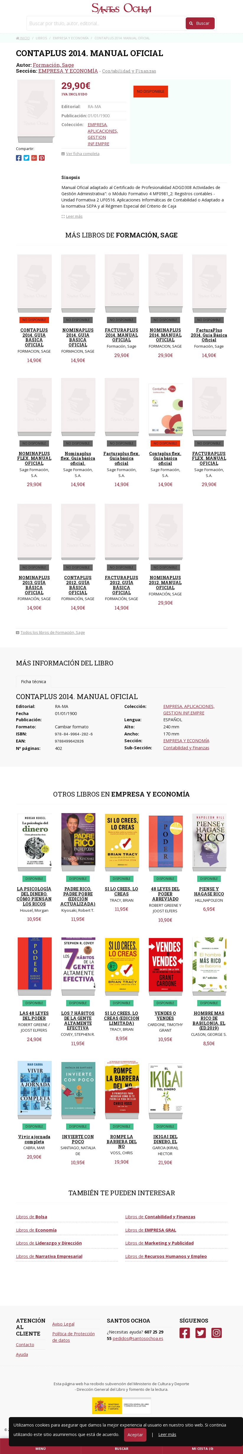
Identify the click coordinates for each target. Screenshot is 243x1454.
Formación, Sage (53, 64)
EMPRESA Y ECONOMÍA (68, 70)
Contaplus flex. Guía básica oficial (165, 458)
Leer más (167, 1434)
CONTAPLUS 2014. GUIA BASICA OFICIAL (34, 337)
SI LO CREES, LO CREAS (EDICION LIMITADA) (121, 1018)
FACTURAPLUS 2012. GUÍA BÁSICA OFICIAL (121, 585)
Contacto (25, 1344)
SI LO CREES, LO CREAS (121, 891)
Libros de (31, 1216)
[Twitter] (200, 1333)
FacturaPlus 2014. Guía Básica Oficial (209, 335)
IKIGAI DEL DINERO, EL (165, 1139)
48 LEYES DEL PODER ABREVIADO (165, 894)
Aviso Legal (63, 1324)
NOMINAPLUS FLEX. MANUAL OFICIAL (34, 458)
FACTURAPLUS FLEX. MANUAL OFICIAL (209, 458)
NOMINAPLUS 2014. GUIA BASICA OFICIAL (78, 337)
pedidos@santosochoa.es (138, 1338)
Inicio (23, 38)
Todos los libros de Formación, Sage (50, 632)
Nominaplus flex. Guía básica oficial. (78, 458)
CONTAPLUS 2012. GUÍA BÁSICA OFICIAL (78, 585)
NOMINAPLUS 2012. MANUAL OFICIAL (165, 582)
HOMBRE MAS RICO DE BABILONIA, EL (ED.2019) (209, 1020)
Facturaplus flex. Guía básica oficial (121, 458)
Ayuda (22, 1354)
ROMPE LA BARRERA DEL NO (122, 1141)
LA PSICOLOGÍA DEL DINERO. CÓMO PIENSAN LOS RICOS (34, 896)
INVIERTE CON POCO (78, 1139)
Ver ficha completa (80, 153)
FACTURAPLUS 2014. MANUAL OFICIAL (121, 335)
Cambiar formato (72, 727)
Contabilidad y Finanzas (129, 71)
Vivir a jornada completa (34, 1139)
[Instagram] (216, 1333)
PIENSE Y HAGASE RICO (209, 891)
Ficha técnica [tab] (33, 681)
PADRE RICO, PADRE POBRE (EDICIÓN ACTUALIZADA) (77, 896)
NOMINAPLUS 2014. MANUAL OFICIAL (165, 335)
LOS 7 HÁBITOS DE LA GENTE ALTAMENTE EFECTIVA (77, 1020)
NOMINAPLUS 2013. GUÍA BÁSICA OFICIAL (34, 585)
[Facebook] (185, 1333)
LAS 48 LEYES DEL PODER (34, 1015)
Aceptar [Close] (135, 1434)
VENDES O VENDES (165, 1015)
